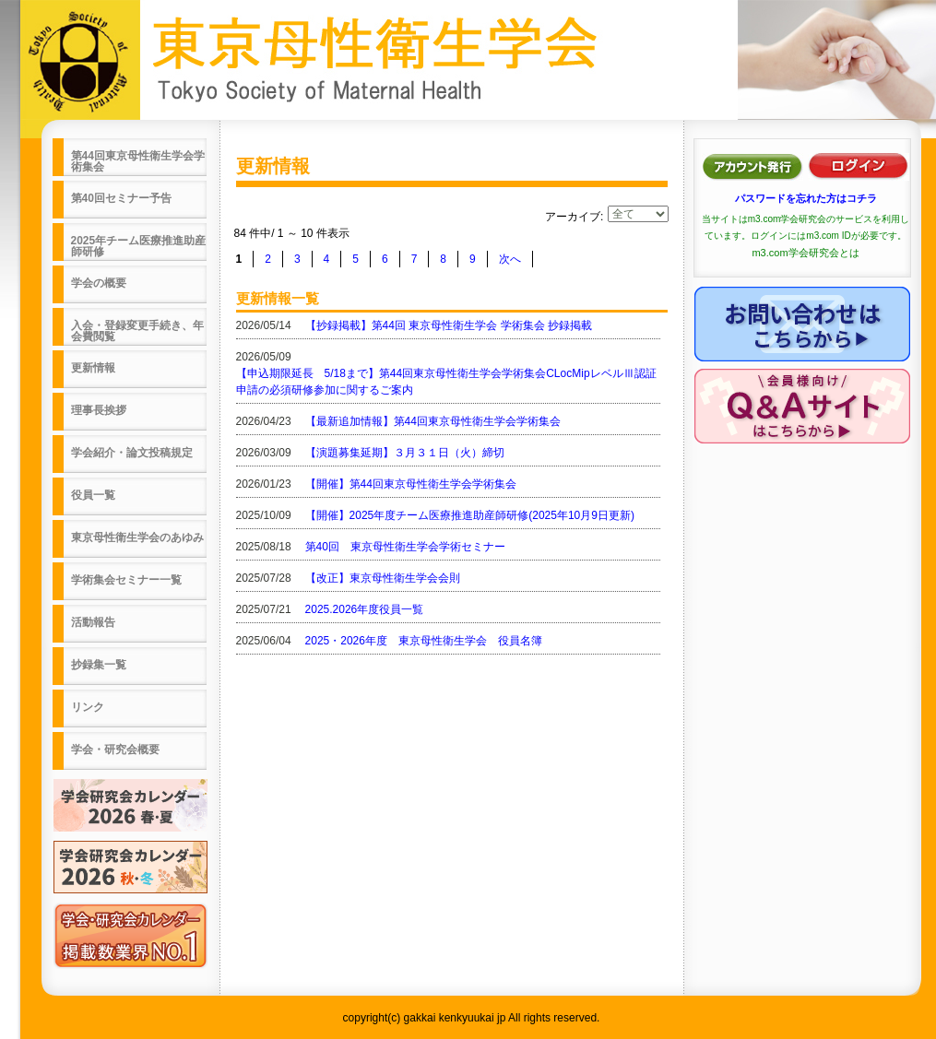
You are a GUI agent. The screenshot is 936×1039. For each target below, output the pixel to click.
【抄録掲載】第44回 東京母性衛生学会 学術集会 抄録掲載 (448, 325)
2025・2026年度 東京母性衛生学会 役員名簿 (423, 640)
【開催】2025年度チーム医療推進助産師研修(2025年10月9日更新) (469, 515)
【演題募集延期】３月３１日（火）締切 (404, 452)
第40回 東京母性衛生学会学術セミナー (405, 546)
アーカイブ (572, 216)
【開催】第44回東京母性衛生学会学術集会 (410, 484)
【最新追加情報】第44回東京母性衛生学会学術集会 (433, 421)
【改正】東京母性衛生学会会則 (382, 578)
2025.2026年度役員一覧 (364, 609)
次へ (510, 259)
